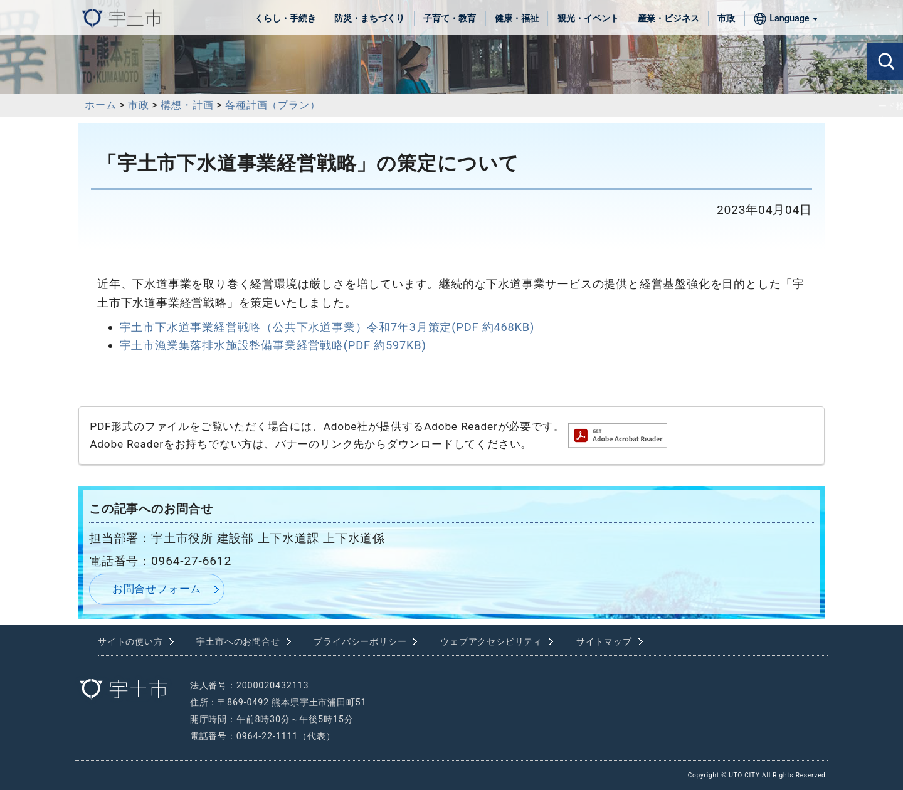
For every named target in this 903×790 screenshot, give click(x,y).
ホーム (100, 105)
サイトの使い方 (130, 641)
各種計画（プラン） (272, 105)
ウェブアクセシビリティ (491, 641)
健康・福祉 (517, 18)
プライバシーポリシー (360, 641)
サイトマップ (604, 641)
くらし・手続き (285, 18)
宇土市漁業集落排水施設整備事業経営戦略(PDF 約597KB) (273, 345)
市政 (726, 18)
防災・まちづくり (369, 18)
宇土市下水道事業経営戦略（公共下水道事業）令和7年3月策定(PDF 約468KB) (327, 327)
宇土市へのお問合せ (238, 641)
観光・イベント (588, 18)
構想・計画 (187, 105)
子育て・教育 (449, 18)
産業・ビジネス (668, 18)
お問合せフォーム (156, 588)
